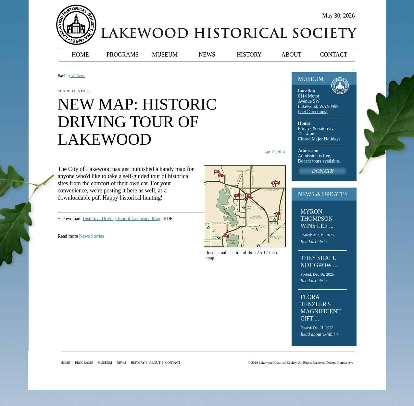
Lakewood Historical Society (278, 362)
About (292, 54)
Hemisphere (345, 362)
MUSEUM (311, 79)
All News (77, 75)
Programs (123, 54)
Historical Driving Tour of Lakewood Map (121, 218)
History (249, 54)
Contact (333, 54)
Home (80, 54)
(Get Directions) (313, 111)
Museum (165, 54)
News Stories (91, 236)
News (207, 54)
